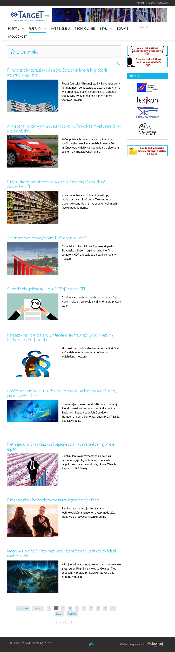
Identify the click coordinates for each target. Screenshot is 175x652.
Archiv (151, 3)
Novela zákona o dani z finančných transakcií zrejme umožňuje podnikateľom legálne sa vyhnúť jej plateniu (60, 337)
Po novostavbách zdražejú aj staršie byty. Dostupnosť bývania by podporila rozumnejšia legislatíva (57, 72)
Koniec (72, 613)
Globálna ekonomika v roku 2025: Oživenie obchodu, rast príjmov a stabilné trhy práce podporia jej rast (61, 393)
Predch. (38, 608)
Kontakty (163, 3)
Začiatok (23, 608)
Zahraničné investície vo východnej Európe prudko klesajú (46, 237)
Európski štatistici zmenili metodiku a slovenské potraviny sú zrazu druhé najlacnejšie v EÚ (56, 184)
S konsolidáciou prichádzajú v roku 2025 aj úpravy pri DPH (46, 288)
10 (113, 608)
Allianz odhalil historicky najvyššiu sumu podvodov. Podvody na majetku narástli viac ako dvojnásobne (63, 128)
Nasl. (59, 613)
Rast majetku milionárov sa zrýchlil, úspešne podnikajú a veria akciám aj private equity (60, 446)
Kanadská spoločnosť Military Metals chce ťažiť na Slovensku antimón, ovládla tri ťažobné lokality (61, 553)
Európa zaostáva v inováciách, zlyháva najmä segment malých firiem (53, 499)
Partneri (140, 3)
